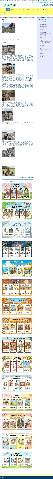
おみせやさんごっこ (43, 37)
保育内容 (12, 9)
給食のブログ (33, 9)
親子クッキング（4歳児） (44, 51)
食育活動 (43, 9)
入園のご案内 (18, 9)
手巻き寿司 (42, 45)
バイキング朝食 (42, 43)
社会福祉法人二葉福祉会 (9, 5)
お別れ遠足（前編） (43, 34)
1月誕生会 (41, 50)
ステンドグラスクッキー (44, 24)
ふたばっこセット (43, 47)
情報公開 (27, 9)
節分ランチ (42, 48)
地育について (49, 9)
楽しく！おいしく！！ (44, 19)
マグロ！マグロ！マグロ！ (44, 42)
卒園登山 (41, 29)
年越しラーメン (42, 56)
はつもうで (42, 55)
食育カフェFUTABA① (43, 26)
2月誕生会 (41, 40)
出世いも (41, 53)
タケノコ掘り (42, 27)
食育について (39, 9)
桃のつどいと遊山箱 (43, 35)
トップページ (3, 9)
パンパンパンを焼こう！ (44, 21)
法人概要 (23, 9)
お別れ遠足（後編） (43, 32)
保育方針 (8, 9)
